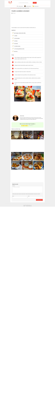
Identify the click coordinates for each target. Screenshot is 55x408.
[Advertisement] (27, 19)
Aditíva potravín (35, 6)
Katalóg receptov (20, 6)
